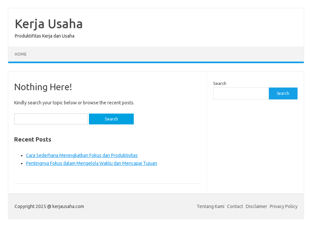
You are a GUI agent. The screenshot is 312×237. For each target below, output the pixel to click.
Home (21, 54)
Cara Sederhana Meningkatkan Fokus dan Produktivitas (82, 155)
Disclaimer (256, 206)
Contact (235, 206)
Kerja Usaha (49, 23)
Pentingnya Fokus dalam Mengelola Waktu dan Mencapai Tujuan (91, 163)
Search (219, 83)
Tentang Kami (210, 206)
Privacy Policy (284, 206)
